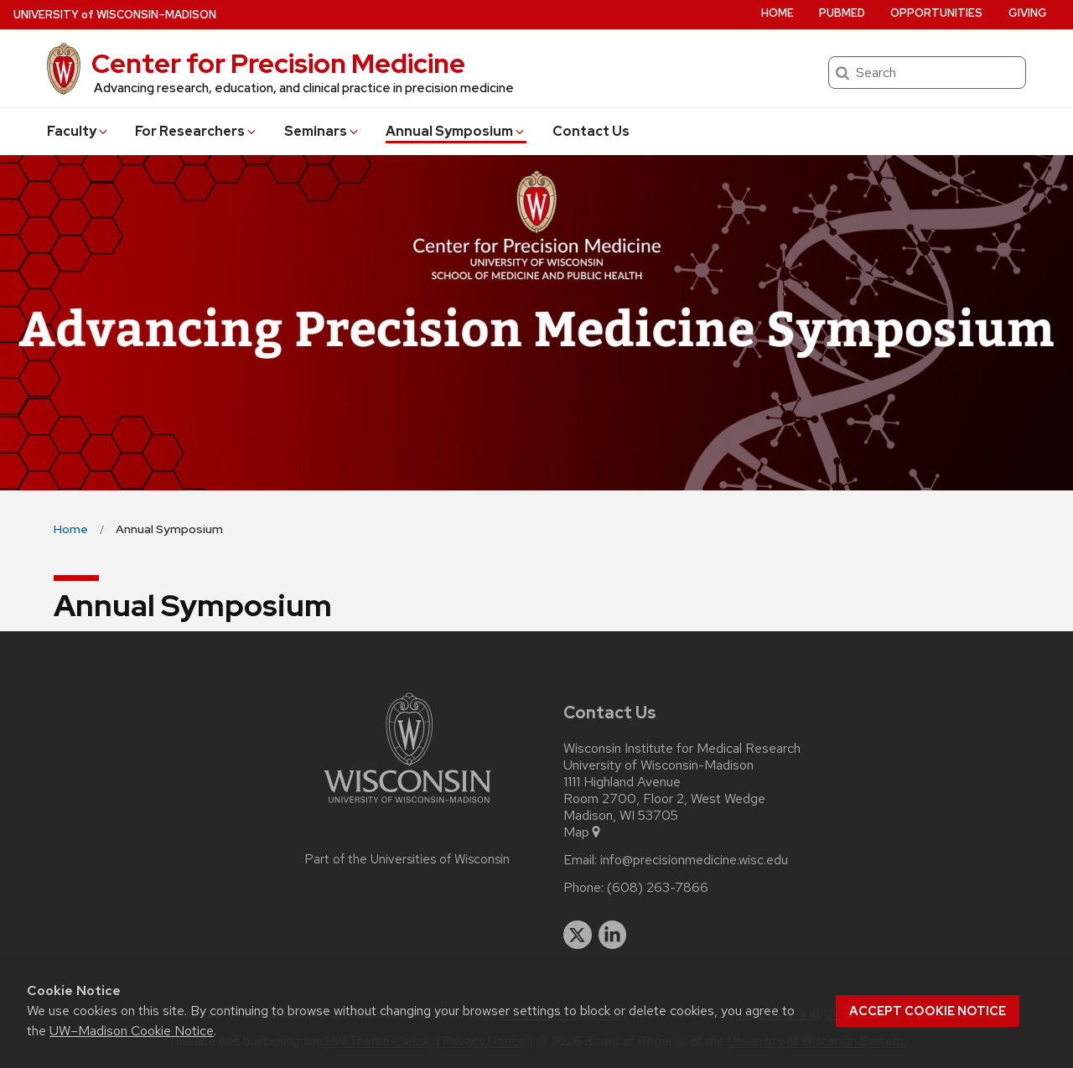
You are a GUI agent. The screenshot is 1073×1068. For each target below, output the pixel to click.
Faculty (78, 131)
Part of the (407, 859)
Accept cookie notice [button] (927, 1011)
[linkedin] (613, 934)
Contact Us (591, 131)
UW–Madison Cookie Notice (131, 1030)
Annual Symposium (456, 131)
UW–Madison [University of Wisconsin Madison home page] (114, 15)
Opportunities (936, 13)
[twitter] (577, 934)
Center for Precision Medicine (278, 63)
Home (777, 13)
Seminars (322, 131)
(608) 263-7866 (657, 887)
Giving (1027, 13)
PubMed (842, 13)
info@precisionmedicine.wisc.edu (694, 860)
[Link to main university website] (407, 806)
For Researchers (196, 131)
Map (583, 832)
